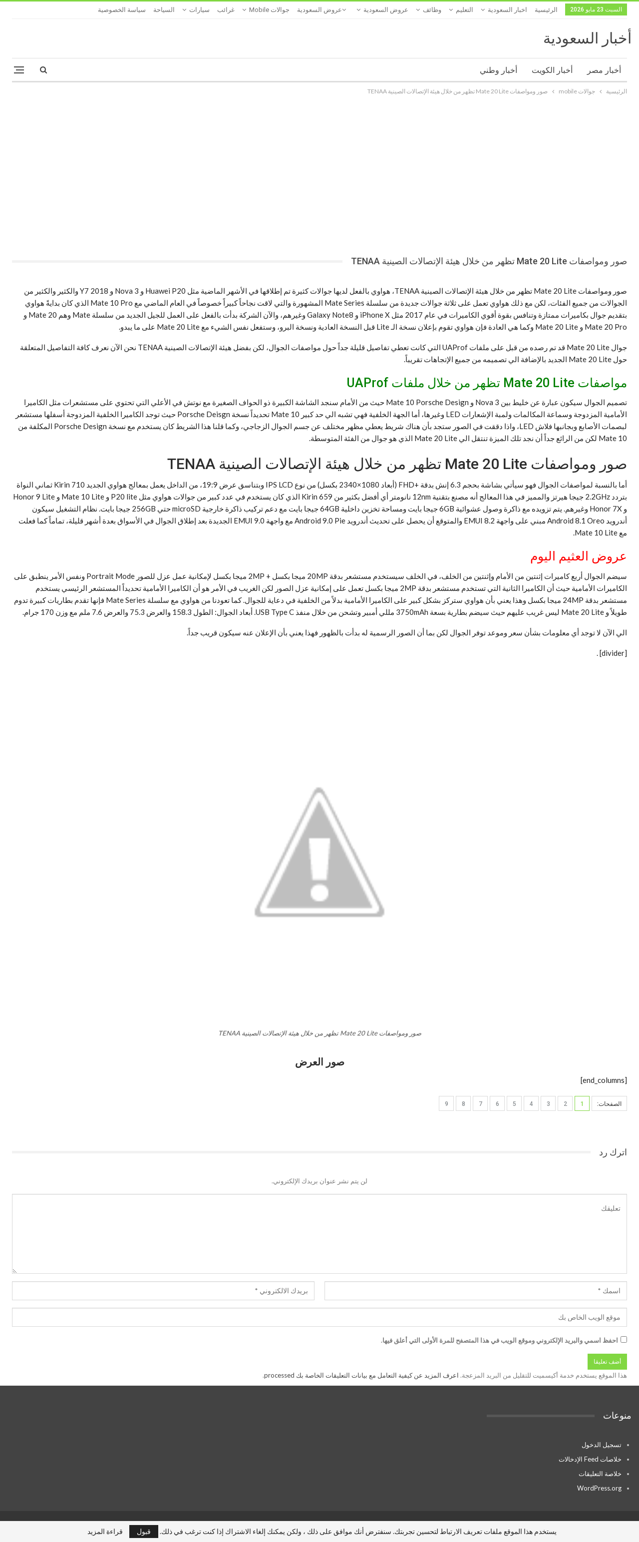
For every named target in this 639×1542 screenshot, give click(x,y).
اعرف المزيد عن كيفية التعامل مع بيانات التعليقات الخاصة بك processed (361, 1375)
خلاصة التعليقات (600, 1474)
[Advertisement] (319, 172)
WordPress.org (599, 1488)
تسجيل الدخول (602, 1445)
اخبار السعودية (507, 9)
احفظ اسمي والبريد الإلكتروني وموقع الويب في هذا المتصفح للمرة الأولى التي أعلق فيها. (499, 1340)
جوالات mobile (269, 9)
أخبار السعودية (587, 38)
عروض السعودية (385, 9)
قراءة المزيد (105, 1531)
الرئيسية (546, 9)
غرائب (226, 9)
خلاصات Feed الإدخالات (590, 1459)
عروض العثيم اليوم (578, 556)
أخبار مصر (604, 70)
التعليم (464, 9)
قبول (144, 1531)
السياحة (164, 9)
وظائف (432, 9)
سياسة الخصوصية (122, 9)
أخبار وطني (498, 70)
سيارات (199, 9)
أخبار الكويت (552, 70)
